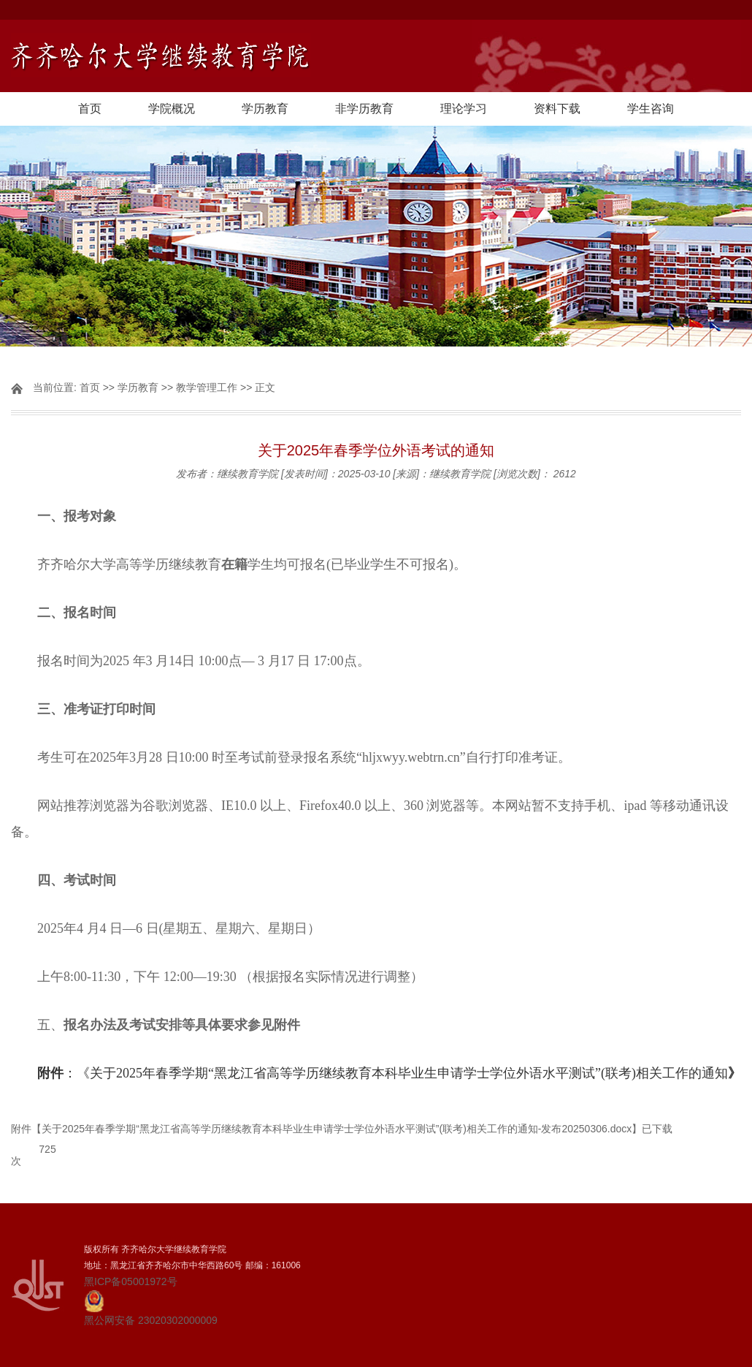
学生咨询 (650, 108)
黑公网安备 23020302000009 (151, 1308)
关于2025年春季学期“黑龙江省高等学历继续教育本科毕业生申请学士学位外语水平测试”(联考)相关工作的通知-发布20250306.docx (337, 1129)
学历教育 (265, 108)
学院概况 (171, 108)
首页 (89, 108)
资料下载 (557, 108)
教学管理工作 (206, 387)
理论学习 (463, 108)
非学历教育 (364, 108)
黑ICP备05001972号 (130, 1281)
